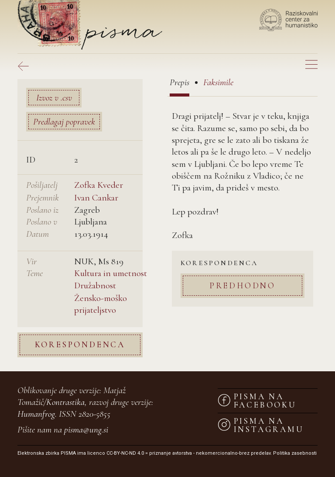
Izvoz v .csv (54, 97)
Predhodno (242, 285)
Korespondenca (80, 344)
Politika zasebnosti (295, 453)
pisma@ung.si (86, 429)
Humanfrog (36, 413)
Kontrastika (65, 402)
